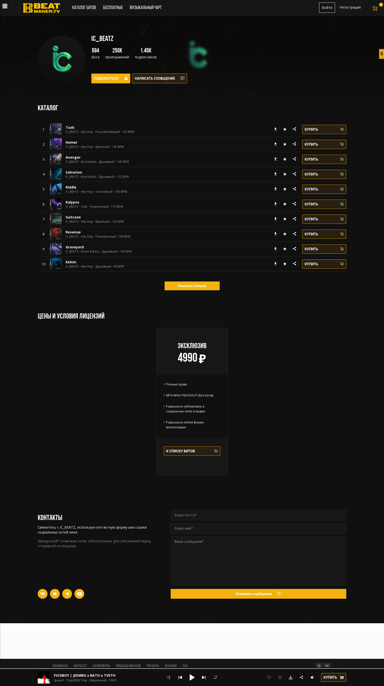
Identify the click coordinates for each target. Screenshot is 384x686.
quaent (59, 680)
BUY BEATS (80, 666)
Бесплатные (113, 7)
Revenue (73, 232)
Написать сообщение (163, 78)
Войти (327, 7)
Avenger (73, 157)
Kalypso (72, 202)
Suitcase (73, 217)
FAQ (185, 666)
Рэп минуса (60, 666)
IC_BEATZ (72, 132)
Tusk (70, 127)
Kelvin (71, 262)
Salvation (74, 172)
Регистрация (350, 7)
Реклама (171, 666)
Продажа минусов (128, 666)
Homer (71, 142)
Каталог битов (84, 7)
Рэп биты (153, 666)
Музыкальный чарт (146, 7)
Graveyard (75, 247)
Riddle (71, 187)
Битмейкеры (101, 666)
